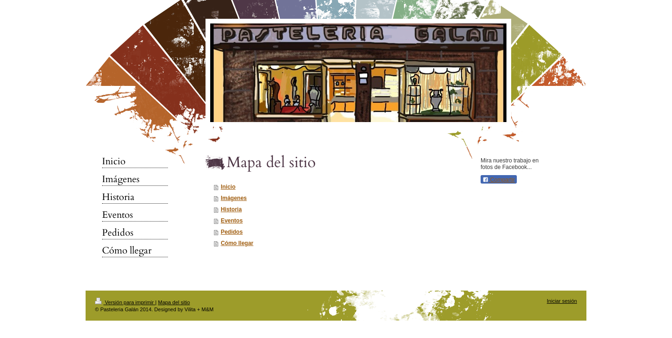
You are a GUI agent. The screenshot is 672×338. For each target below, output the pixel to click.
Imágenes (233, 198)
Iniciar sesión (562, 301)
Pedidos (232, 232)
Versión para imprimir (125, 302)
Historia (231, 209)
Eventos (232, 220)
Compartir (498, 180)
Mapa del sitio (174, 302)
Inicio (228, 187)
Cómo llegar (237, 243)
